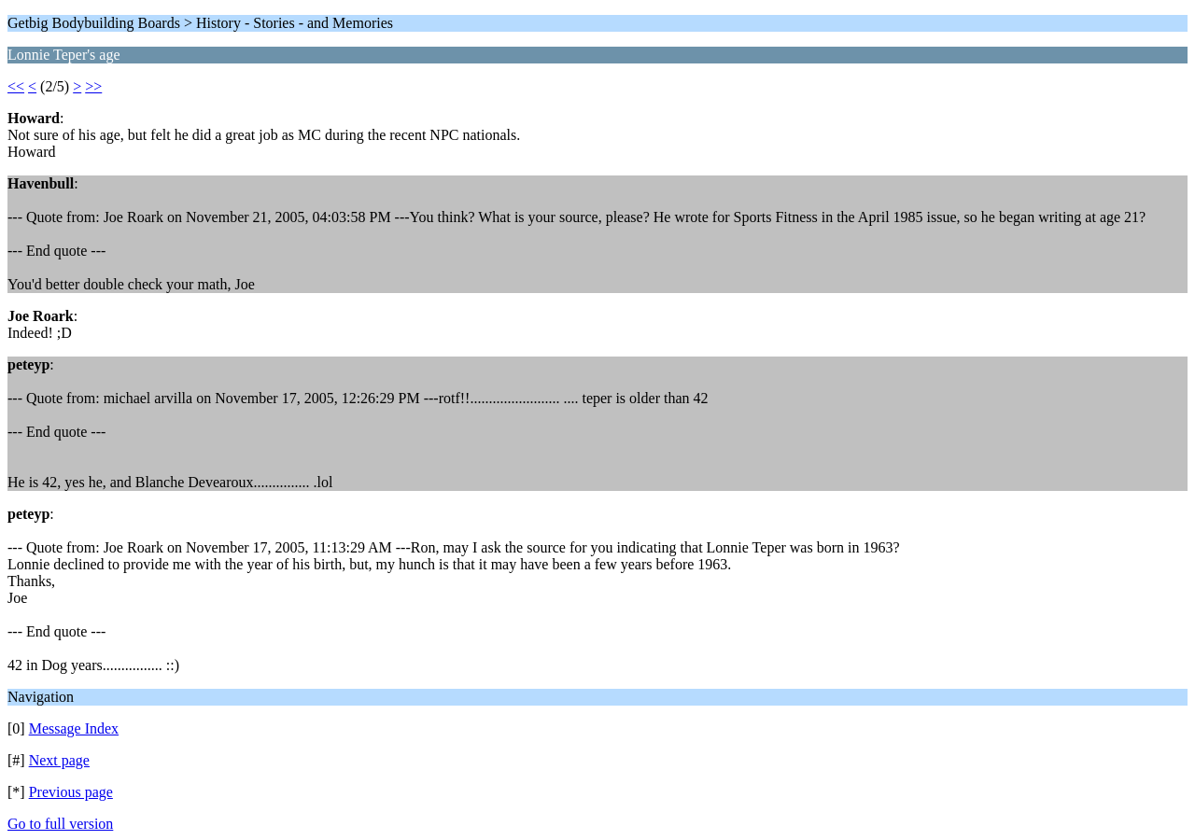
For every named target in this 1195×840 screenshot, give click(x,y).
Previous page (71, 792)
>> (93, 86)
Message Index (74, 728)
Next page (59, 760)
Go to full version (60, 824)
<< (15, 86)
